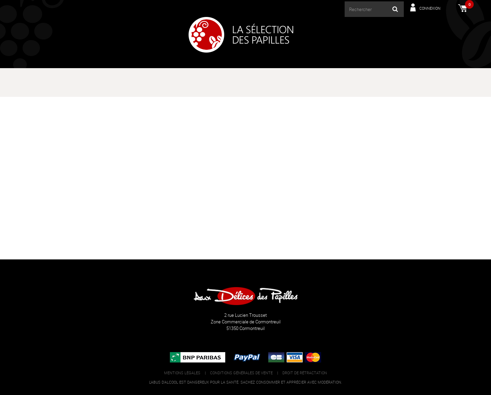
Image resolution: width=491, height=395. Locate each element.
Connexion (429, 8)
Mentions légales (182, 372)
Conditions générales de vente (241, 372)
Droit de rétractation (304, 372)
